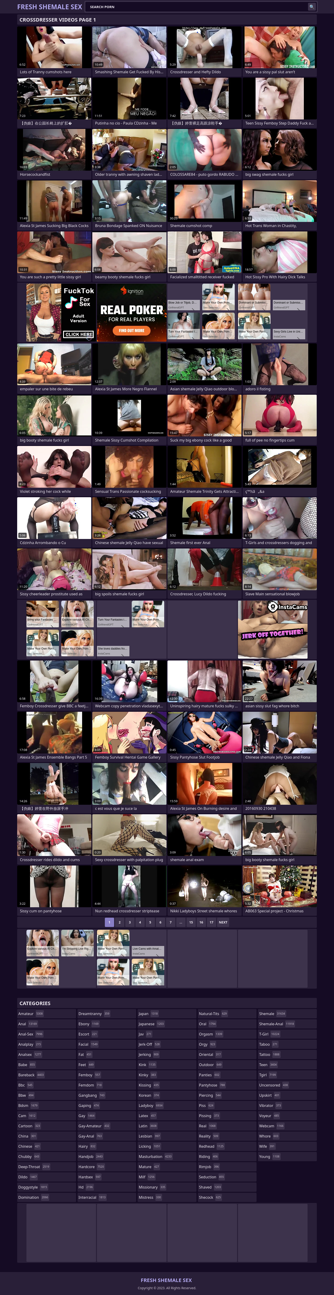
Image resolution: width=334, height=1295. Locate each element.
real (208, 1125)
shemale (272, 1013)
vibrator (270, 1105)
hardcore (92, 1166)
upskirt (269, 1095)
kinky (148, 1074)
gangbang (92, 1095)
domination (33, 1197)
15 (191, 922)
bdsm (28, 1105)
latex (148, 1115)
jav (145, 1034)
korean (149, 1095)
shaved (210, 1187)
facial (89, 1044)
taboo (269, 1044)
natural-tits (213, 1013)
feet (87, 1064)
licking (150, 1146)
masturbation (156, 1156)
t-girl (269, 1034)
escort (88, 1034)
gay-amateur (94, 1125)
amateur (31, 1013)
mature (149, 1166)
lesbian (150, 1136)
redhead (212, 1146)
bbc (26, 1085)
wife (267, 1146)
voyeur (269, 1115)
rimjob (209, 1166)
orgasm (211, 1034)
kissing (149, 1085)
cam (27, 1115)
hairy (87, 1146)
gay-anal (91, 1136)
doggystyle (33, 1187)
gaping (89, 1105)
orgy (207, 1044)
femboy (90, 1074)
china (27, 1136)
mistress (150, 1197)
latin (148, 1125)
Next (223, 922)
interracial (93, 1197)
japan (149, 1013)
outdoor (211, 1064)
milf (147, 1176)
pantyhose (212, 1085)
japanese (152, 1023)
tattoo (269, 1054)
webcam (272, 1125)
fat (86, 1054)
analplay (30, 1044)
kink (148, 1064)
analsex (30, 1054)
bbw (26, 1095)
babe (27, 1064)
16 (201, 922)
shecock (210, 1197)
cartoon (29, 1125)
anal (28, 1023)
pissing (209, 1115)
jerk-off (150, 1044)
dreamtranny (95, 1013)
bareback (31, 1074)
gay (87, 1115)
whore (269, 1136)
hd (86, 1187)
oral (208, 1023)
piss (207, 1105)
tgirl (268, 1074)
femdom (91, 1085)
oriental (210, 1054)
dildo (28, 1176)
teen (268, 1064)
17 (211, 922)
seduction (212, 1176)
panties (210, 1074)
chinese (29, 1146)
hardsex (90, 1176)
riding (209, 1156)
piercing (210, 1095)
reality (209, 1136)
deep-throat (34, 1166)
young (269, 1156)
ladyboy (151, 1105)
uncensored (274, 1085)
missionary (152, 1187)
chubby (29, 1156)
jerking (149, 1054)
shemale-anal (277, 1023)
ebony (89, 1023)
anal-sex (31, 1034)
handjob (91, 1156)
